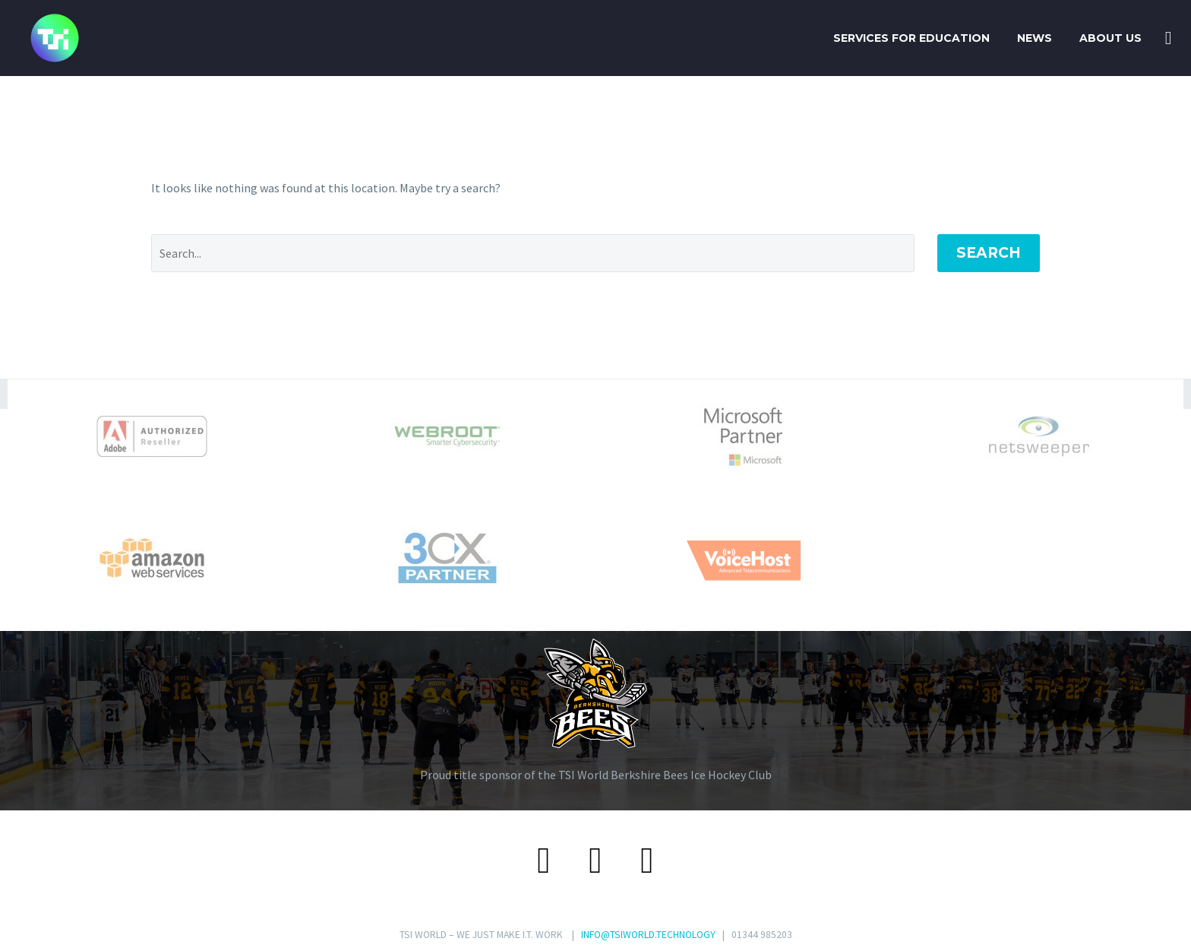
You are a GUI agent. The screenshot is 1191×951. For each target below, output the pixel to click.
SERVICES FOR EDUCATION (911, 38)
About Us (1110, 38)
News (1034, 38)
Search (988, 253)
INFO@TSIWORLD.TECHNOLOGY (648, 934)
